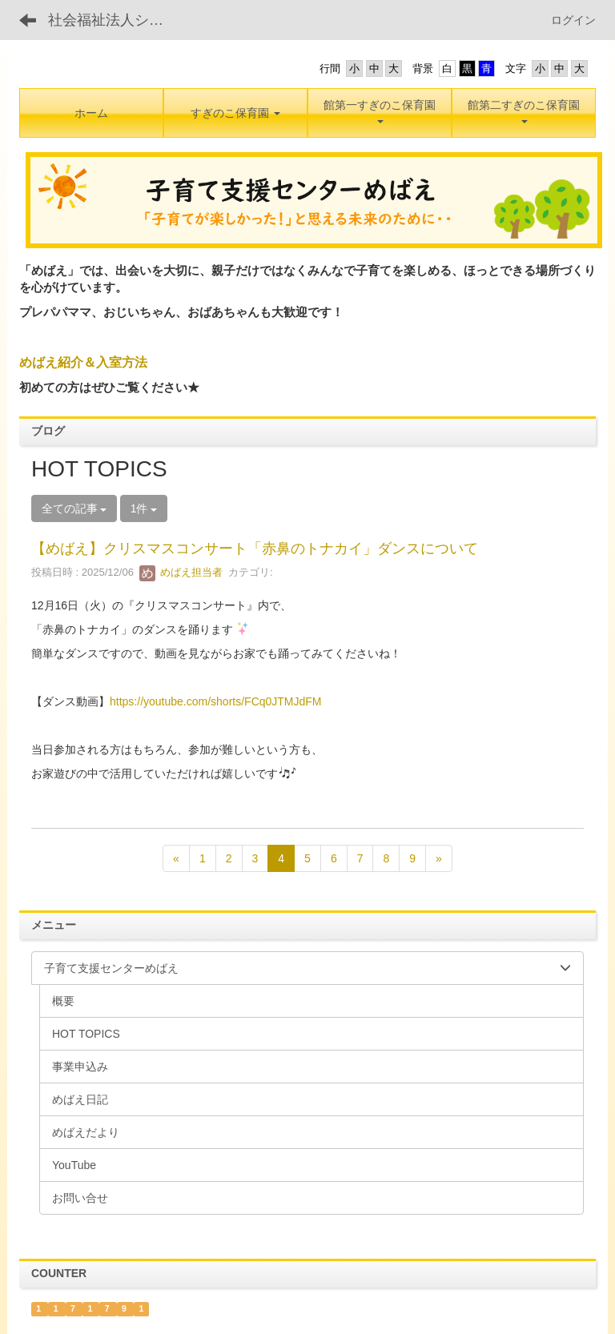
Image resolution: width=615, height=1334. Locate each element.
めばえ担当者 (181, 572)
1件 (144, 508)
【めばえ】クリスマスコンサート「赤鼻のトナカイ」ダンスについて (254, 548)
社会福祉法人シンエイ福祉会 (115, 20)
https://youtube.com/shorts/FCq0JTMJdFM (216, 701)
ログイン (573, 20)
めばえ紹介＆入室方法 (83, 362)
